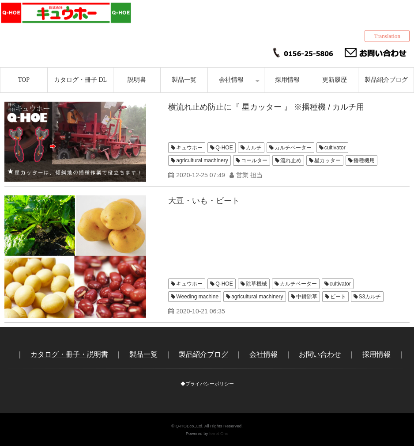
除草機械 (256, 284)
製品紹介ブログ (386, 79)
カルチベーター (293, 148)
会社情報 (231, 79)
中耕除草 (306, 297)
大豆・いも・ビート (204, 200)
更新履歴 (334, 79)
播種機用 (364, 160)
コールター (254, 160)
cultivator (335, 148)
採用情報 (287, 79)
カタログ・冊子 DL (80, 79)
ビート (338, 297)
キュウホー (189, 148)
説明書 (137, 79)
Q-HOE (224, 148)
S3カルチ (370, 297)
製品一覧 (184, 79)
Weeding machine (197, 297)
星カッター (327, 160)
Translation (387, 36)
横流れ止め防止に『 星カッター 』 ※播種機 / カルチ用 (266, 107)
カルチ (254, 148)
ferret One (218, 433)
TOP (24, 79)
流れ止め (290, 160)
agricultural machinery (202, 160)
